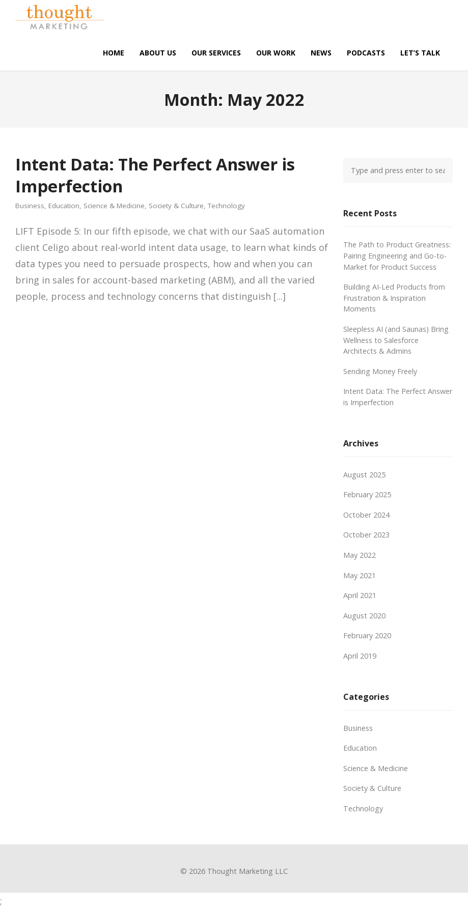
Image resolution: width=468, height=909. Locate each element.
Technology (226, 206)
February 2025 (367, 494)
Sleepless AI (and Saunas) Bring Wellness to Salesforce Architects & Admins (396, 340)
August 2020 (364, 615)
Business (29, 206)
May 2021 (359, 575)
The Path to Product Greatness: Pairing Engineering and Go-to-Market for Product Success (397, 255)
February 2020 (367, 635)
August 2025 (364, 474)
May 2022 (359, 555)
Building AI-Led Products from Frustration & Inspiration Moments (394, 298)
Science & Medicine (114, 206)
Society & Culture (176, 206)
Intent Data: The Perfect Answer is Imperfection (155, 174)
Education (63, 206)
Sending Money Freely (380, 371)
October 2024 (366, 515)
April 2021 (359, 595)
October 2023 (366, 534)
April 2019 (359, 656)
